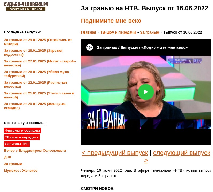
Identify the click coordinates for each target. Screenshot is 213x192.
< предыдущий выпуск (115, 152)
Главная (88, 32)
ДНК (7, 157)
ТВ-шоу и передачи (118, 32)
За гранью (149, 32)
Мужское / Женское (21, 171)
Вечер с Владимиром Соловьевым (35, 151)
